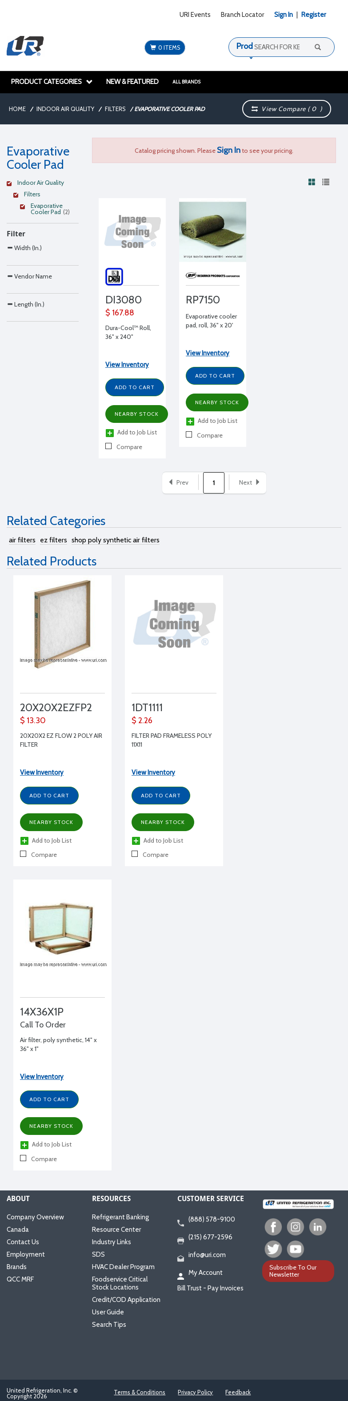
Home (17, 108)
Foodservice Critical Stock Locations (120, 1283)
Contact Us (23, 1242)
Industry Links (111, 1242)
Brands (17, 1267)
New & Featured (132, 82)
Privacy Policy (195, 1392)
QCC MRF (20, 1279)
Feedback (238, 1392)
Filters (115, 108)
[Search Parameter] (43, 268)
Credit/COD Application (126, 1300)
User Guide (108, 1312)
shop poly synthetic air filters (116, 540)
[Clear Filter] (41, 184)
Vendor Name (29, 295)
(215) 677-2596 (204, 1237)
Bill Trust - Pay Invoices (210, 1288)
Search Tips (109, 1325)
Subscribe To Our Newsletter (292, 1270)
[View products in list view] (325, 181)
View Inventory (127, 365)
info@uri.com (201, 1255)
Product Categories (52, 82)
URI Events (195, 15)
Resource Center (116, 1230)
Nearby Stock (137, 413)
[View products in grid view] (312, 181)
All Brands (186, 82)
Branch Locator (242, 15)
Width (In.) (24, 247)
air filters (22, 540)
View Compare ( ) (287, 109)
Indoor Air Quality (65, 108)
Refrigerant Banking (120, 1217)
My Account (200, 1273)
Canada (18, 1230)
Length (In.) (25, 341)
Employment (26, 1254)
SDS (98, 1254)
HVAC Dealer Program (123, 1267)
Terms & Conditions (139, 1392)
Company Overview (35, 1217)
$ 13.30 (33, 720)
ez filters (53, 540)
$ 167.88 (119, 313)
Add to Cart (135, 387)
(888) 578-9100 (206, 1219)
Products (252, 46)
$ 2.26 (142, 720)
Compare (123, 447)
